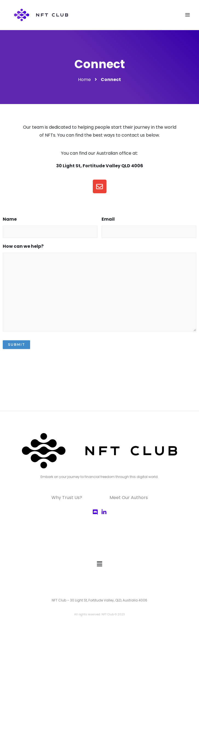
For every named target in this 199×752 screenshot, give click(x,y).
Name (10, 219)
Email (108, 219)
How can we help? (23, 246)
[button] (99, 564)
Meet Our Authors (128, 497)
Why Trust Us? (66, 497)
